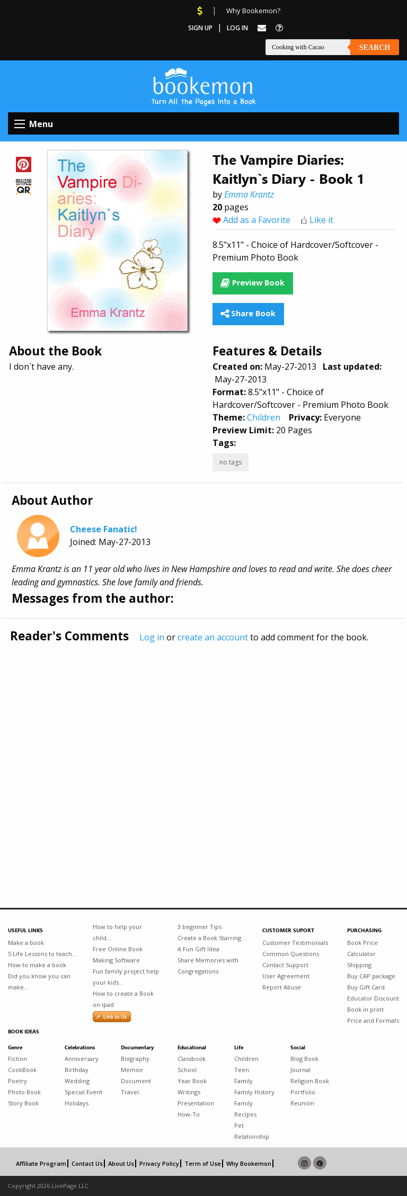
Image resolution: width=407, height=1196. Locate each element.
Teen (241, 1070)
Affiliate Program (41, 1163)
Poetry (17, 1081)
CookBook (22, 1070)
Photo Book (24, 1092)
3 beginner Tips (200, 927)
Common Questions (290, 954)
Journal (300, 1070)
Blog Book (304, 1059)
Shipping (359, 965)
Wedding (77, 1081)
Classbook (192, 1059)
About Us (121, 1163)
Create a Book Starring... (212, 938)
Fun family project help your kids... (126, 976)
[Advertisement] (203, 753)
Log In (237, 27)
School (187, 1070)
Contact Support (285, 965)
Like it (321, 220)
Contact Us (87, 1163)
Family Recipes (245, 1108)
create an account (213, 637)
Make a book (26, 943)
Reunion (302, 1103)
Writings (189, 1092)
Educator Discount (373, 998)
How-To (189, 1114)
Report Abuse (281, 987)
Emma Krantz (249, 194)
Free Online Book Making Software (118, 954)
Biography (135, 1059)
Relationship (251, 1136)
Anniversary (82, 1059)
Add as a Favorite (256, 220)
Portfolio (302, 1092)
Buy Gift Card (366, 987)
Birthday (77, 1070)
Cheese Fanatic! (103, 529)
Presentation (196, 1103)
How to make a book (37, 965)
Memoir (132, 1070)
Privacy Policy (159, 1163)
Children (263, 417)
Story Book (23, 1103)
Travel (130, 1092)
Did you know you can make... (39, 981)
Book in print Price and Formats (373, 1014)
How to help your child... (117, 932)
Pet (239, 1125)
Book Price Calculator (362, 948)
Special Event (83, 1092)
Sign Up (200, 27)
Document (136, 1081)
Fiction (17, 1059)
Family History (254, 1092)
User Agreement (285, 976)
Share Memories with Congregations (208, 965)
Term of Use (202, 1163)
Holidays (77, 1103)
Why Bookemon (248, 1163)
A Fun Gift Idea (198, 949)
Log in (151, 637)
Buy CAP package (371, 976)
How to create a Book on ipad (123, 998)
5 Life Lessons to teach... (42, 954)
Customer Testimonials (295, 943)
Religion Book (309, 1081)
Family (243, 1081)
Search (374, 47)
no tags (230, 462)
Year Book (192, 1081)
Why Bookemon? (253, 10)
